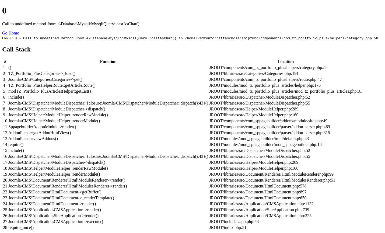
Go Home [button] (10, 33)
